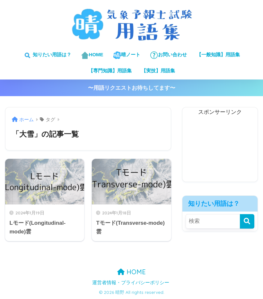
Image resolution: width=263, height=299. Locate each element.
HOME (92, 55)
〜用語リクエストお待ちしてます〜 (131, 88)
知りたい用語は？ (47, 55)
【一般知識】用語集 (218, 54)
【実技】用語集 (158, 70)
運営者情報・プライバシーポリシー (130, 282)
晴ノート (126, 55)
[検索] (247, 221)
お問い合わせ (168, 55)
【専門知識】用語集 (110, 70)
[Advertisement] (220, 149)
